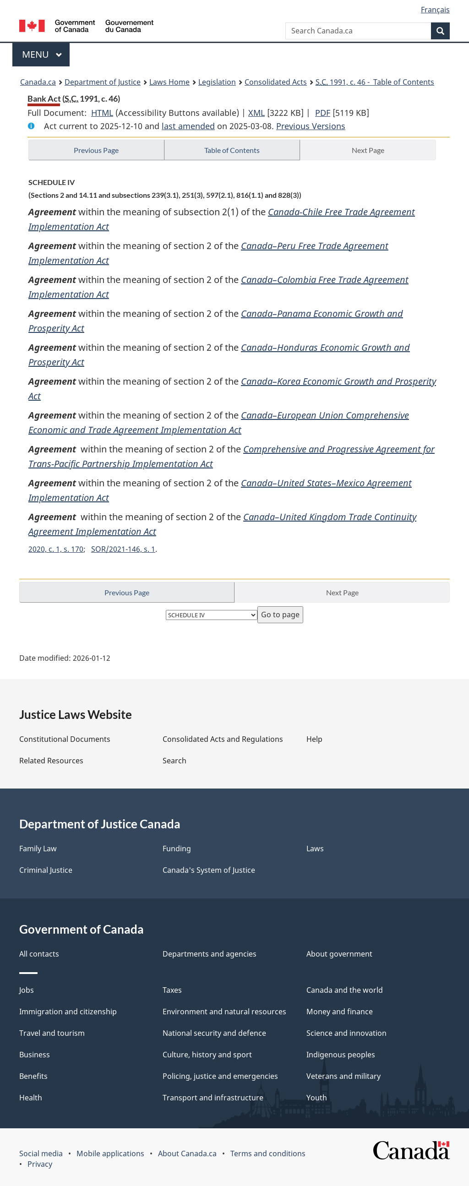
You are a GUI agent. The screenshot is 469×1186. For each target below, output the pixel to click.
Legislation (217, 82)
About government (339, 954)
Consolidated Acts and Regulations (223, 739)
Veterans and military (343, 1076)
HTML (102, 112)
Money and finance (339, 1011)
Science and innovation (346, 1033)
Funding (177, 848)
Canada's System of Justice (209, 870)
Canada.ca (38, 82)
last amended (188, 125)
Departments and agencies (209, 954)
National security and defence (214, 1033)
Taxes (172, 990)
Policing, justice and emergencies (220, 1076)
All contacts (39, 954)
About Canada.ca (187, 1153)
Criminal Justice (45, 870)
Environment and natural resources (224, 1011)
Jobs (26, 990)
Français (435, 10)
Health (30, 1098)
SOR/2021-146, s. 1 (123, 549)
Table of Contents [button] (232, 150)
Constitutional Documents (64, 739)
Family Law (38, 848)
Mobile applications (110, 1153)
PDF (322, 112)
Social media (41, 1153)
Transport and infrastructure (213, 1098)
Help (314, 739)
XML (256, 112)
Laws (315, 848)
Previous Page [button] (96, 150)
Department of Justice (103, 82)
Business (34, 1055)
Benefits (33, 1076)
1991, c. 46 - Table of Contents (375, 82)
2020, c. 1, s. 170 (55, 549)
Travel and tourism (52, 1033)
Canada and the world (344, 990)
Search (174, 761)
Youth (316, 1098)
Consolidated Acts (276, 82)
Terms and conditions (267, 1153)
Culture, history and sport (207, 1055)
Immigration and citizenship (68, 1011)
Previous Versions (310, 125)
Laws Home (169, 82)
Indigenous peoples (340, 1055)
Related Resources (51, 761)
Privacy (39, 1164)
